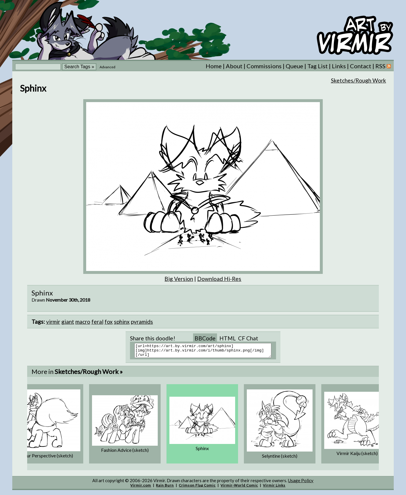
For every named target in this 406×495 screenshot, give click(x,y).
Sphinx (202, 451)
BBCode (205, 338)
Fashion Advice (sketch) (125, 452)
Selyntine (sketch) (279, 458)
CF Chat (248, 338)
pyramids (142, 321)
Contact (360, 65)
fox (109, 321)
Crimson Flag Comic (197, 488)
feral (97, 321)
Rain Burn (165, 488)
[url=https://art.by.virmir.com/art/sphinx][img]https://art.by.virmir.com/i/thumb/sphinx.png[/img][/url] (206, 352)
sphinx (122, 321)
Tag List (317, 65)
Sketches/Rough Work (358, 80)
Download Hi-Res (219, 278)
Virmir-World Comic (239, 488)
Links (339, 65)
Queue (294, 65)
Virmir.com (140, 488)
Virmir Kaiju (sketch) (357, 456)
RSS (383, 65)
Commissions (264, 65)
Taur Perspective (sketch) (47, 458)
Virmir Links (274, 488)
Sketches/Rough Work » (89, 374)
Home (214, 65)
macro (82, 321)
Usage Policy (300, 483)
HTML (227, 338)
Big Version (178, 278)
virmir (53, 321)
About (234, 65)
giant (67, 321)
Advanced (107, 67)
